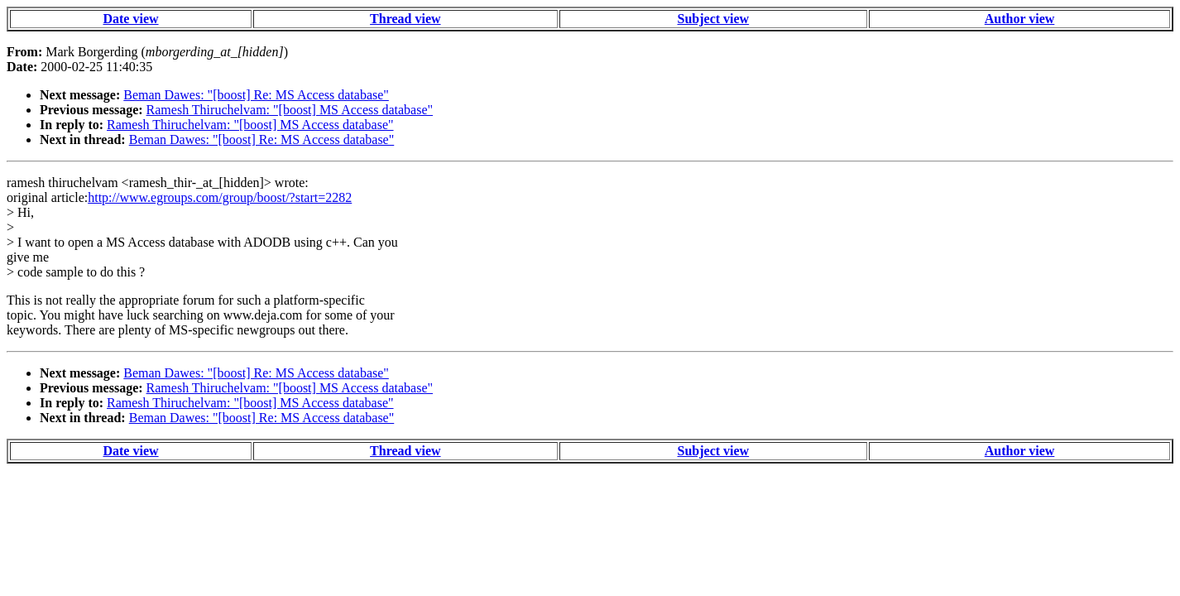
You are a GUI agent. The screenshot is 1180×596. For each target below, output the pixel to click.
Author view (1020, 19)
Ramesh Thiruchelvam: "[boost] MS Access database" (289, 110)
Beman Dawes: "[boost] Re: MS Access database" (256, 95)
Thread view (405, 19)
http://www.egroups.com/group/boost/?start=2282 (220, 197)
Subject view (714, 19)
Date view (130, 19)
